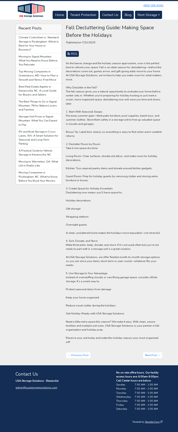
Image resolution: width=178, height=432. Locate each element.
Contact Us (110, 15)
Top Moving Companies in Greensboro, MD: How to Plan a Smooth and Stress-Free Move (38, 75)
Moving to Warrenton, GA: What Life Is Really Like (38, 163)
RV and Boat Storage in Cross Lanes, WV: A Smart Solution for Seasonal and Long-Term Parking (38, 138)
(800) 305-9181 (153, 5)
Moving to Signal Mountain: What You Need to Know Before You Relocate (38, 60)
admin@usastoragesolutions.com (36, 387)
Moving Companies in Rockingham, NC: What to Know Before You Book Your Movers (38, 176)
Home (59, 15)
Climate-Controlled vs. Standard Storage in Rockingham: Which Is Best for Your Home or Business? (39, 44)
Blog (128, 15)
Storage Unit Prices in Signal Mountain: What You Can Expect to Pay (38, 120)
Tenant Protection (83, 15)
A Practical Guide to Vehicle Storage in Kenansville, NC (35, 153)
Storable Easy (153, 422)
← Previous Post (78, 355)
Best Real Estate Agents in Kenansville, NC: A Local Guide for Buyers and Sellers (37, 91)
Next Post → (152, 355)
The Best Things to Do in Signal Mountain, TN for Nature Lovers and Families (38, 106)
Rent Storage (147, 15)
